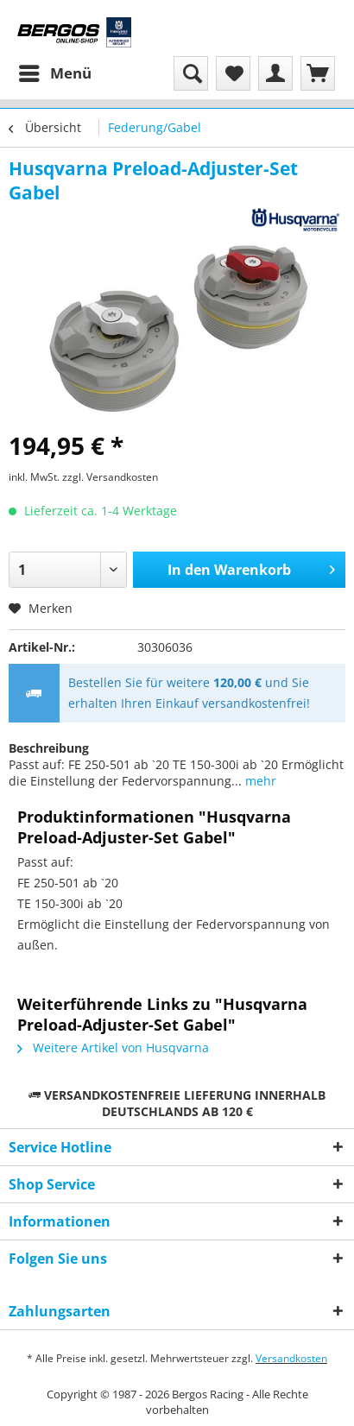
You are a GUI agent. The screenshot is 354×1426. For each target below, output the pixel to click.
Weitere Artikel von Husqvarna (113, 1047)
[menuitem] (54, 73)
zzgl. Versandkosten (110, 477)
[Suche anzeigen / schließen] (191, 73)
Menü (55, 71)
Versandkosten (291, 1358)
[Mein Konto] (275, 73)
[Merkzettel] (233, 73)
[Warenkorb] (317, 73)
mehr (259, 781)
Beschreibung (49, 748)
